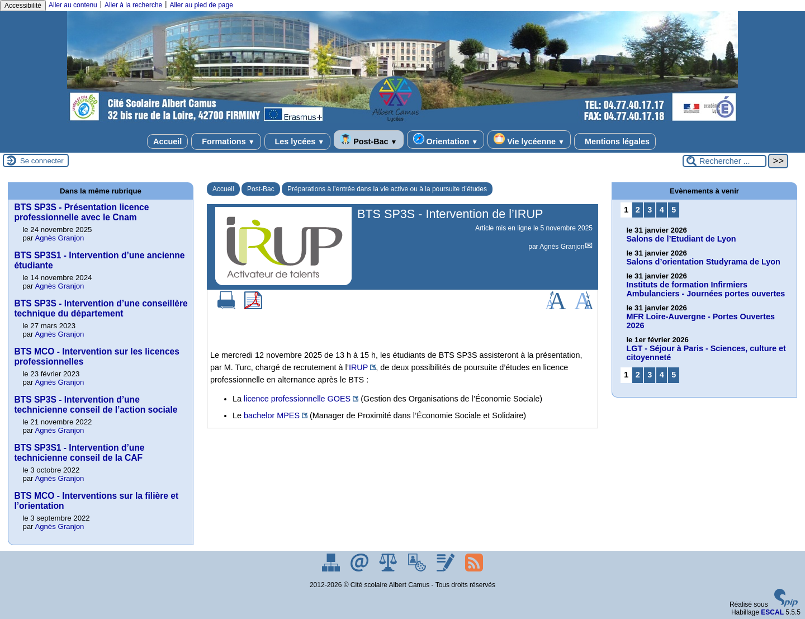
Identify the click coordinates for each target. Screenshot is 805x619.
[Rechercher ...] (724, 161)
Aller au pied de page (201, 5)
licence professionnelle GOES (297, 398)
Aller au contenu (73, 5)
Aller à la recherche (133, 5)
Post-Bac (368, 139)
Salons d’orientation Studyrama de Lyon (703, 261)
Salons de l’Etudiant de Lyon (681, 238)
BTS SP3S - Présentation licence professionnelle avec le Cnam (81, 212)
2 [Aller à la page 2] (638, 209)
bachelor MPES (272, 415)
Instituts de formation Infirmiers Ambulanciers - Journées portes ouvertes (705, 289)
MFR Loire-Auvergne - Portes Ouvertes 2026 (700, 321)
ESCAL (772, 612)
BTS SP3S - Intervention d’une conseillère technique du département (100, 308)
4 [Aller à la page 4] (662, 209)
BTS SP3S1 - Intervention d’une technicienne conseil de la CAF (79, 452)
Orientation (446, 139)
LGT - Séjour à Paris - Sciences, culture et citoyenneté (706, 353)
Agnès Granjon (561, 247)
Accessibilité (22, 6)
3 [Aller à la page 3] (649, 209)
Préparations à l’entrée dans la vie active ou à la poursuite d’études (387, 189)
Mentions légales (615, 141)
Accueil (167, 141)
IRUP (358, 367)
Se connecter (42, 161)
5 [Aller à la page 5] (673, 209)
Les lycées (298, 141)
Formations (225, 141)
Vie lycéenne (529, 139)
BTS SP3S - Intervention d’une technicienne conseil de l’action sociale (95, 404)
